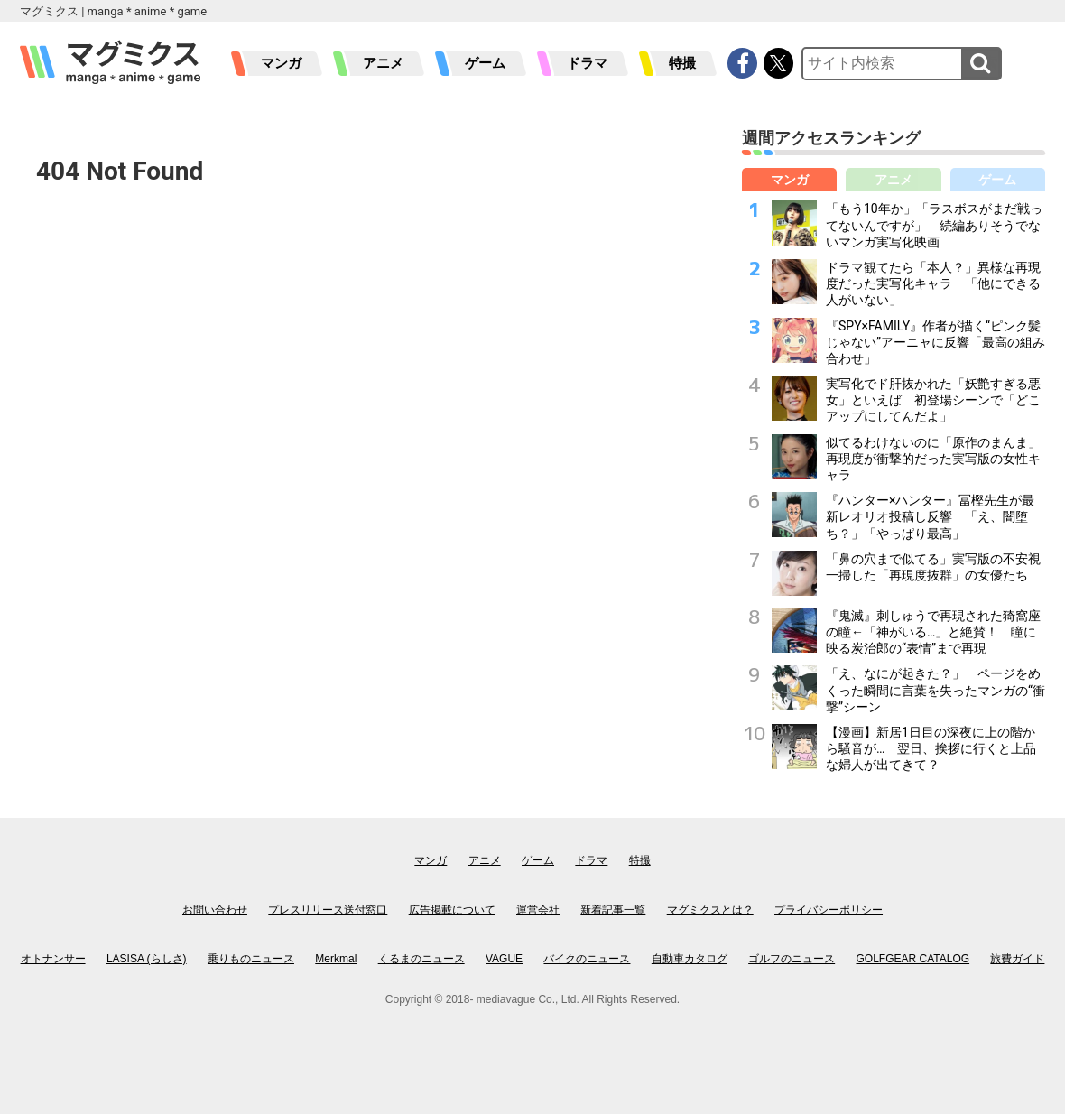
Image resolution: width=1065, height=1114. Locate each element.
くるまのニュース (421, 958)
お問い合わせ (214, 910)
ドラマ (587, 63)
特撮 (682, 63)
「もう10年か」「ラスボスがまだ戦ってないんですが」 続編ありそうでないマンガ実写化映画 (934, 224)
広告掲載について (452, 910)
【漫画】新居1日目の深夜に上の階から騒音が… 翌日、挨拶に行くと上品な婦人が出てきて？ (931, 748)
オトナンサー (53, 958)
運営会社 (538, 910)
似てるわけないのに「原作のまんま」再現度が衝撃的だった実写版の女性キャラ (933, 458)
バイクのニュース (586, 958)
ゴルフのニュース (791, 958)
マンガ (281, 63)
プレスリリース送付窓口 (327, 910)
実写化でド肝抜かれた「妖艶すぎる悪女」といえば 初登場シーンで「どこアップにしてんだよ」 (933, 399)
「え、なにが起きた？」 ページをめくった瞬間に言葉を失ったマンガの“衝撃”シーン (935, 689)
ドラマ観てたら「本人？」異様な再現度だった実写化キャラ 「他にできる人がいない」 (933, 283)
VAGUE (504, 958)
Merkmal (336, 958)
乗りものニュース (251, 958)
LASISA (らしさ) (146, 958)
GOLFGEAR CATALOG (913, 958)
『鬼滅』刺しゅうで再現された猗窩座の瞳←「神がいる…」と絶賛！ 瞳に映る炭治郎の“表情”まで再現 (933, 631)
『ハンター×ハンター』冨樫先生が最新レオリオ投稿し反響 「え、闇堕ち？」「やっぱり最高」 (930, 516)
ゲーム (485, 63)
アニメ (383, 63)
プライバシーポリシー (828, 910)
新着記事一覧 (612, 910)
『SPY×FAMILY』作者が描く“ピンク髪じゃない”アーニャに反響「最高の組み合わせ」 (935, 342)
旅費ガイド (1017, 958)
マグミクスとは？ (710, 910)
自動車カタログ (689, 958)
